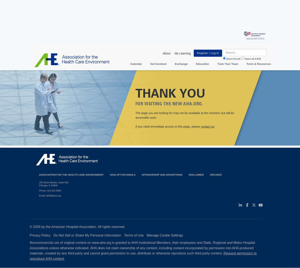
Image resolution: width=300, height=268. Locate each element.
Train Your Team (228, 63)
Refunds (216, 174)
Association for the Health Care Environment (71, 174)
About (166, 53)
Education (202, 63)
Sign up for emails (122, 174)
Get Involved (158, 63)
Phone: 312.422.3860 (50, 190)
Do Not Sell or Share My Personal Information (87, 235)
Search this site (233, 59)
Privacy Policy (40, 235)
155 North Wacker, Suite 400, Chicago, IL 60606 (54, 184)
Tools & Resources (258, 63)
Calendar (136, 63)
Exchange (181, 63)
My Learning (183, 53)
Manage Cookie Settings (165, 235)
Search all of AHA (253, 59)
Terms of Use (134, 235)
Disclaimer (196, 174)
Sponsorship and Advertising (162, 174)
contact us (207, 126)
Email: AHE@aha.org (50, 195)
